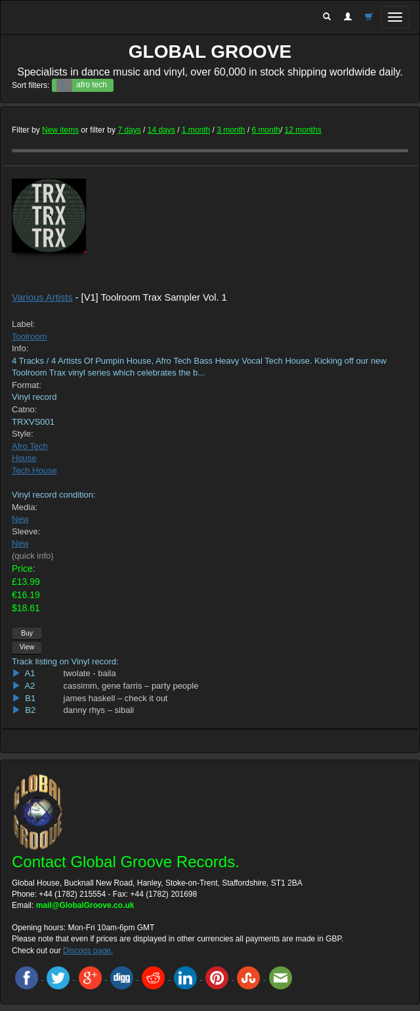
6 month (266, 130)
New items (60, 130)
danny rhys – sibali (99, 710)
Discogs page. (88, 950)
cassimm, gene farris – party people (131, 686)
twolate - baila (90, 673)
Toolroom (29, 336)
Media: (24, 507)
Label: (23, 324)
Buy (27, 633)
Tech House (34, 470)
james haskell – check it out (116, 698)
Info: (20, 348)
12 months (303, 130)
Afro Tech (30, 446)
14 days (161, 130)
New (20, 519)
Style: (22, 434)
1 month (196, 130)
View (27, 647)
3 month (231, 130)
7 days (128, 130)
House (24, 458)
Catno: (24, 409)
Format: (26, 385)
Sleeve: (26, 531)
